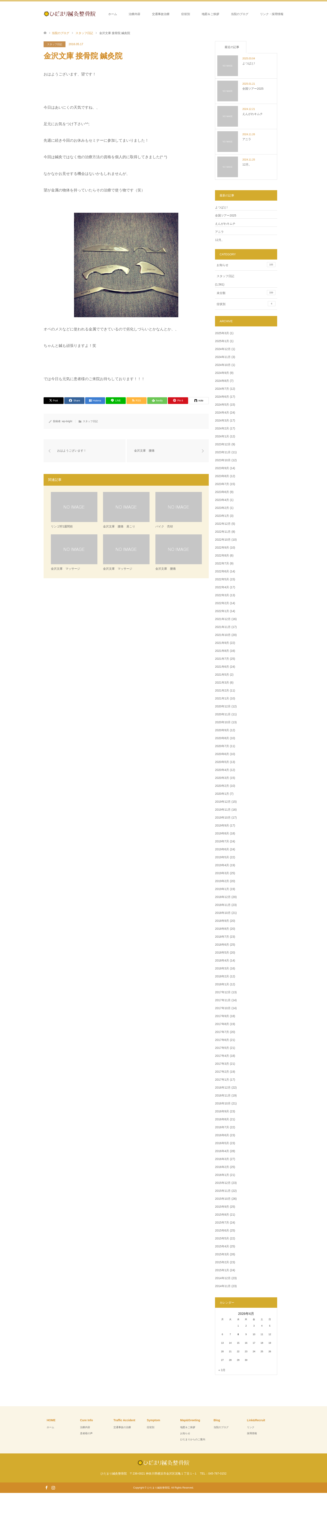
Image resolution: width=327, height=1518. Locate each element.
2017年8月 (222, 1024)
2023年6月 (222, 492)
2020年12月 (223, 706)
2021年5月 (222, 674)
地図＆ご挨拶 (210, 14)
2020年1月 (222, 793)
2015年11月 (223, 1190)
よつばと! (221, 207)
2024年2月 (222, 428)
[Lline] (116, 400)
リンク (250, 1427)
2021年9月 (222, 642)
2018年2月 (222, 976)
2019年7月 (222, 841)
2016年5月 (222, 1143)
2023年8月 (222, 476)
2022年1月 (222, 611)
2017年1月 (222, 1079)
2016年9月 (222, 1111)
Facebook (46, 1487)
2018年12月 (223, 897)
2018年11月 (223, 905)
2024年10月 (223, 365)
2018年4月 (222, 960)
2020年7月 (222, 746)
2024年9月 (222, 372)
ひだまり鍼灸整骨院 (158, 1487)
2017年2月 (222, 1071)
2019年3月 (222, 873)
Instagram (53, 1487)
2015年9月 (222, 1206)
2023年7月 (222, 484)
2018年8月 (222, 928)
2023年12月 (223, 444)
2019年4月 (222, 865)
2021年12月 (223, 619)
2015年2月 (222, 1262)
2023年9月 (222, 468)
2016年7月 (222, 1127)
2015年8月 (222, 1214)
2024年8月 (222, 380)
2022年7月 (222, 563)
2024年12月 (223, 349)
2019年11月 (223, 809)
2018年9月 (222, 920)
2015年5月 (222, 1238)
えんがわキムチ (225, 223)
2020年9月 (222, 730)
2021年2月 (222, 690)
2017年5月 (222, 1047)
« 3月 (221, 1370)
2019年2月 (222, 881)
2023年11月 (223, 452)
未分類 (246, 292)
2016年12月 (223, 1087)
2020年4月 (222, 770)
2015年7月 (222, 1222)
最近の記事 (232, 47)
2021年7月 (222, 658)
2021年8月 (222, 650)
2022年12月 (223, 523)
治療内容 (134, 14)
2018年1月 (222, 984)
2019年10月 (223, 817)
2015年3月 (222, 1254)
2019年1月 (222, 889)
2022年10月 (223, 539)
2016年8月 (222, 1119)
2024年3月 (222, 420)
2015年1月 (222, 1270)
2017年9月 (222, 1016)
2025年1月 (222, 341)
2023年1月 (222, 515)
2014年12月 (223, 1278)
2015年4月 (222, 1246)
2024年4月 (222, 412)
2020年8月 (222, 738)
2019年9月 (222, 825)
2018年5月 (222, 952)
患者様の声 (86, 1433)
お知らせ (246, 264)
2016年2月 (222, 1167)
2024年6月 (222, 396)
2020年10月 (223, 722)
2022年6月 (222, 571)
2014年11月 (223, 1286)
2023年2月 (222, 507)
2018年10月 (223, 912)
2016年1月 (222, 1175)
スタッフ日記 (54, 44)
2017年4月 (222, 1055)
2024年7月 (222, 388)
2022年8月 (222, 555)
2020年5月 (222, 762)
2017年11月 (223, 1000)
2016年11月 (223, 1095)
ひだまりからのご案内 (192, 1439)
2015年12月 (223, 1182)
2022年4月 (222, 587)
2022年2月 (222, 603)
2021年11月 (223, 627)
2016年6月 (222, 1135)
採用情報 (252, 1433)
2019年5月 (222, 857)
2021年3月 (222, 682)
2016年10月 (223, 1103)
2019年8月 (222, 833)
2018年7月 (222, 936)
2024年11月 (223, 357)
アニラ (219, 231)
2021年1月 (222, 698)
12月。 (219, 240)
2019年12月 (223, 801)
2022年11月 (223, 531)
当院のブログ (239, 14)
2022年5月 (222, 579)
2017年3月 (222, 1063)
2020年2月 (222, 785)
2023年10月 (223, 460)
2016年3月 (222, 1159)
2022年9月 (222, 547)
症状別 (185, 14)
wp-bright (67, 421)
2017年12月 (223, 992)
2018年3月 (222, 968)
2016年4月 (222, 1151)
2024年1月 (222, 436)
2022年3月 (222, 595)
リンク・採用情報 (271, 14)
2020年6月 (222, 754)
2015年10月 (223, 1198)
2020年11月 (223, 714)
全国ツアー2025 (225, 215)
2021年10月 (223, 635)
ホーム (112, 14)
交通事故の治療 (122, 1427)
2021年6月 (222, 666)
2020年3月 (222, 777)
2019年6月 (222, 849)
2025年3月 (222, 333)
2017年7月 (222, 1032)
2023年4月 (222, 500)
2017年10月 (223, 1008)
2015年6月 (222, 1230)
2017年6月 (222, 1040)
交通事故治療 (161, 14)
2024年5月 (222, 404)
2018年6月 (222, 944)
